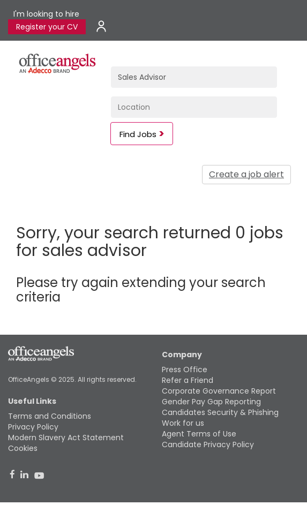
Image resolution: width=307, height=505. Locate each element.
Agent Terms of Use (199, 433)
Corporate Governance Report (219, 391)
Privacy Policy (33, 426)
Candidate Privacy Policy (208, 444)
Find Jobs (137, 134)
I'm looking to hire (46, 14)
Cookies (23, 448)
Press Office (184, 369)
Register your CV (47, 26)
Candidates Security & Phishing (220, 412)
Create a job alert (246, 174)
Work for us (183, 423)
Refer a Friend (187, 380)
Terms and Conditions (49, 416)
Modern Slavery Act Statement (66, 437)
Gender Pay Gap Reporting (211, 401)
